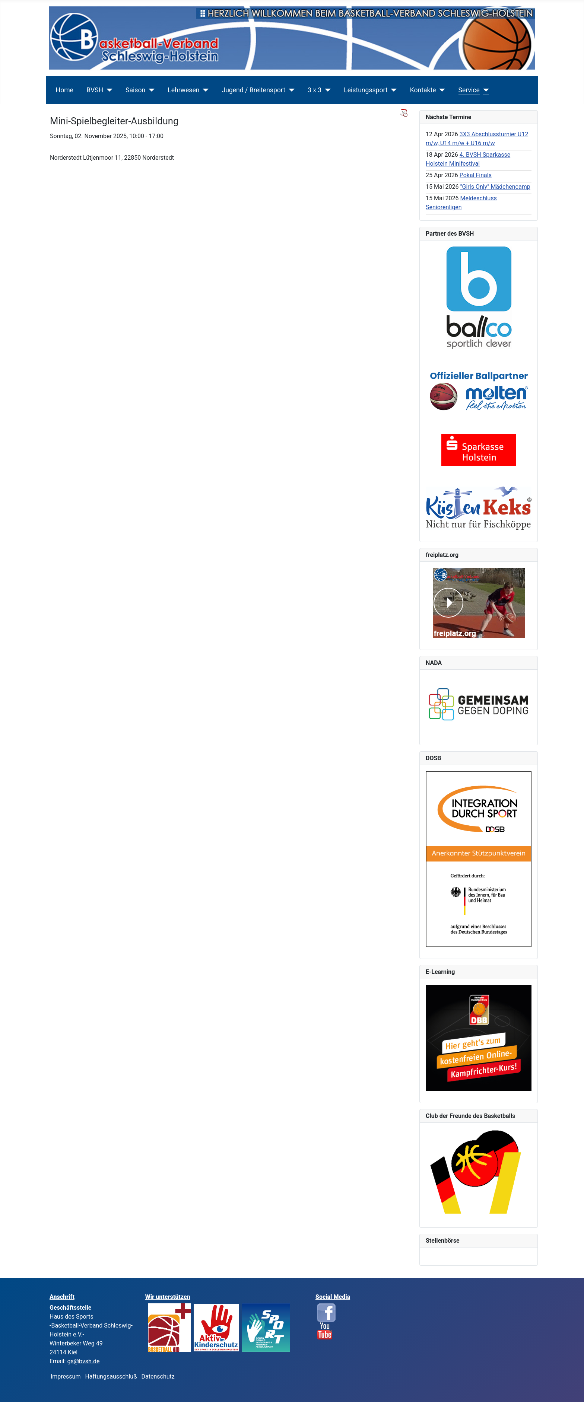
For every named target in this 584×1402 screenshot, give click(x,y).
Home (64, 90)
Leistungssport (365, 90)
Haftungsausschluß (111, 1376)
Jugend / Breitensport (253, 90)
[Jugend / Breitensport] (290, 90)
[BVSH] (107, 90)
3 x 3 (314, 90)
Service (469, 90)
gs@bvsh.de (83, 1361)
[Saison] (150, 90)
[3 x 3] (326, 90)
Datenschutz (158, 1376)
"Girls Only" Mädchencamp (495, 186)
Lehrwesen (183, 90)
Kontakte (423, 90)
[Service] (484, 90)
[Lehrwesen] (204, 90)
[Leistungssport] (392, 90)
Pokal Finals (476, 175)
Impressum (68, 1376)
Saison (135, 90)
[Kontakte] (440, 90)
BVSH (94, 90)
